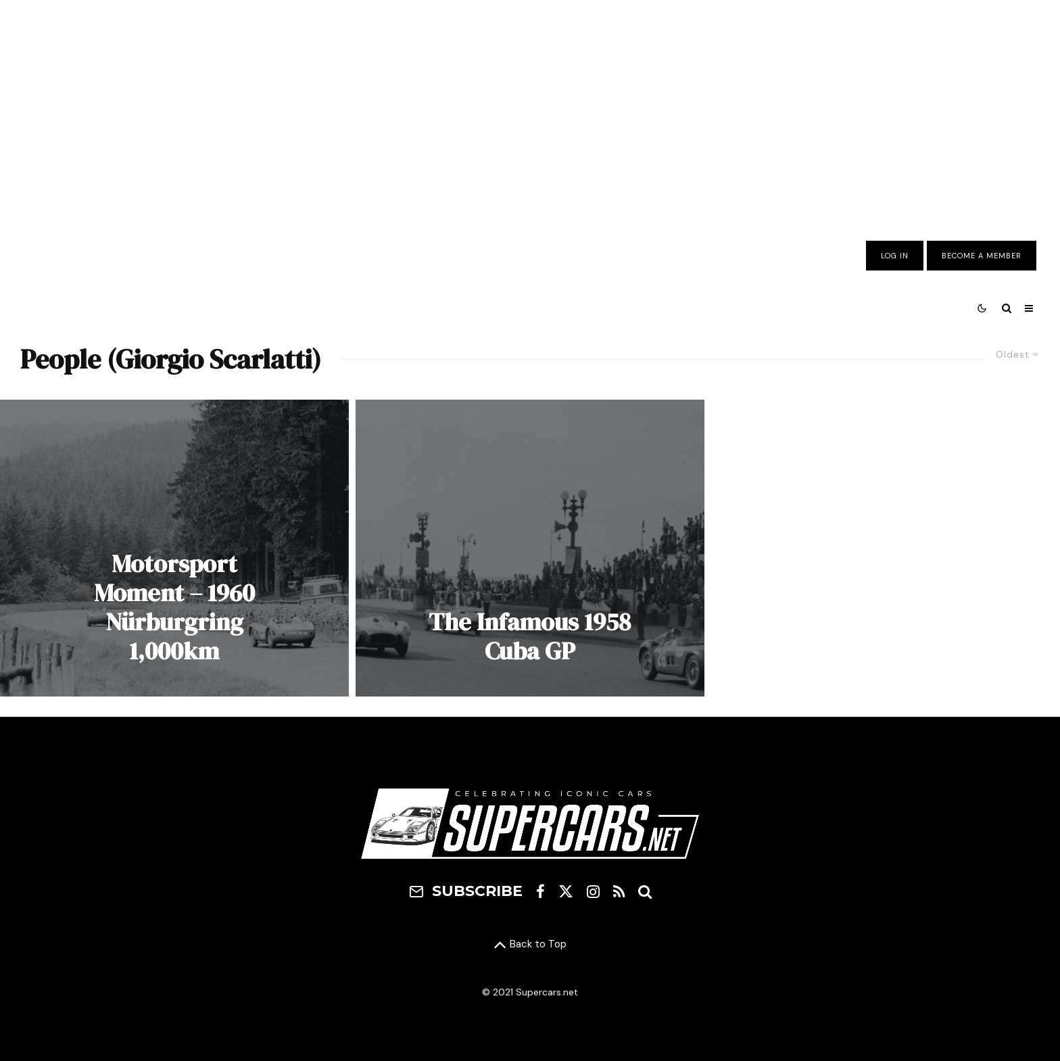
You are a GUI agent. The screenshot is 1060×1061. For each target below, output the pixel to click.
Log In (895, 255)
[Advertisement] (530, 110)
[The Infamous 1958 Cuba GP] (530, 548)
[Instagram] (593, 891)
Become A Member (981, 255)
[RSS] (618, 891)
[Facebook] (540, 891)
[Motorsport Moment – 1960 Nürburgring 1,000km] (174, 548)
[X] (566, 891)
